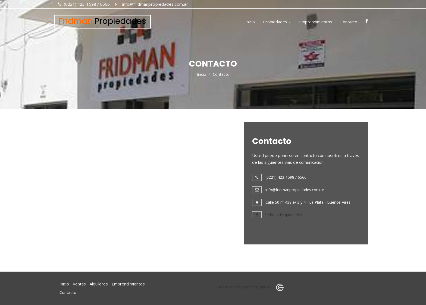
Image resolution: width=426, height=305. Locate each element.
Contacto (348, 21)
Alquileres (99, 284)
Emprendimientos (315, 21)
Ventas (79, 284)
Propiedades (277, 21)
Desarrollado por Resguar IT (252, 287)
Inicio (250, 21)
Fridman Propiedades (277, 214)
